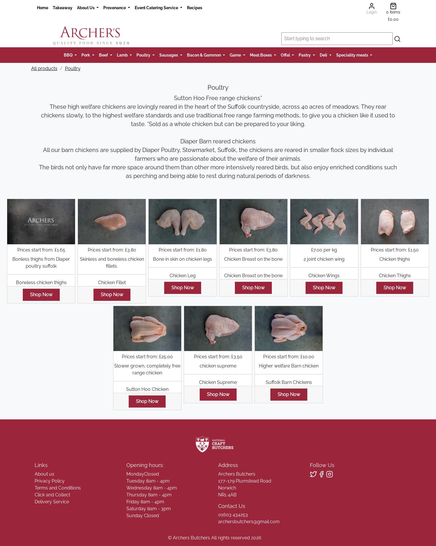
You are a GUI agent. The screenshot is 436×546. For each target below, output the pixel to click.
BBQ (69, 54)
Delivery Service (52, 501)
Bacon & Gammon (204, 54)
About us (44, 474)
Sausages (169, 54)
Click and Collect (52, 495)
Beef (104, 54)
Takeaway (62, 7)
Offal (286, 54)
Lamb (123, 54)
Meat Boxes (261, 54)
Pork (86, 54)
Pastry (305, 54)
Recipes (194, 7)
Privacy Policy (50, 481)
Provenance (115, 7)
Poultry (143, 54)
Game (236, 54)
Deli (324, 54)
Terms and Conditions (58, 488)
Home (42, 7)
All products (44, 68)
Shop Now (41, 294)
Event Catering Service (157, 7)
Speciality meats (352, 54)
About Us (86, 7)
